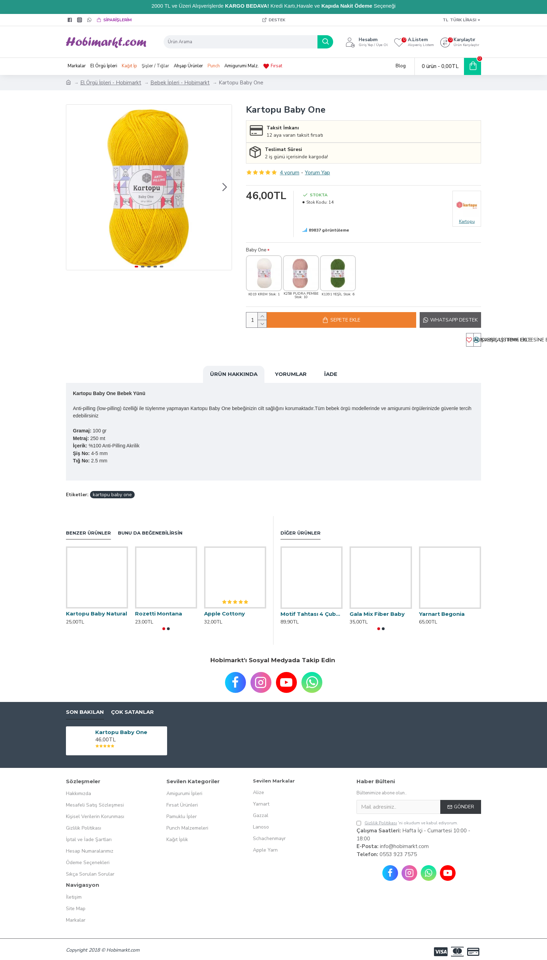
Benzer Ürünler (88, 528)
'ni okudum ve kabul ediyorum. (407, 818)
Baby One (256, 250)
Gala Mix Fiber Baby (377, 609)
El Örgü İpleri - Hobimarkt (110, 82)
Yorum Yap (317, 172)
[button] (225, 187)
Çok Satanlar (132, 707)
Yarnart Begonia (442, 609)
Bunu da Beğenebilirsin (150, 528)
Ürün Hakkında (233, 378)
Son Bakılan (85, 707)
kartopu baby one (112, 489)
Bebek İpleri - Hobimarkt (180, 82)
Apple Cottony (224, 608)
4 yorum (289, 172)
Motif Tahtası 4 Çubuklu (311, 609)
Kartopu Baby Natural (96, 608)
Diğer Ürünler (300, 528)
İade (330, 378)
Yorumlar (291, 378)
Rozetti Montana (158, 608)
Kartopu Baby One (121, 727)
